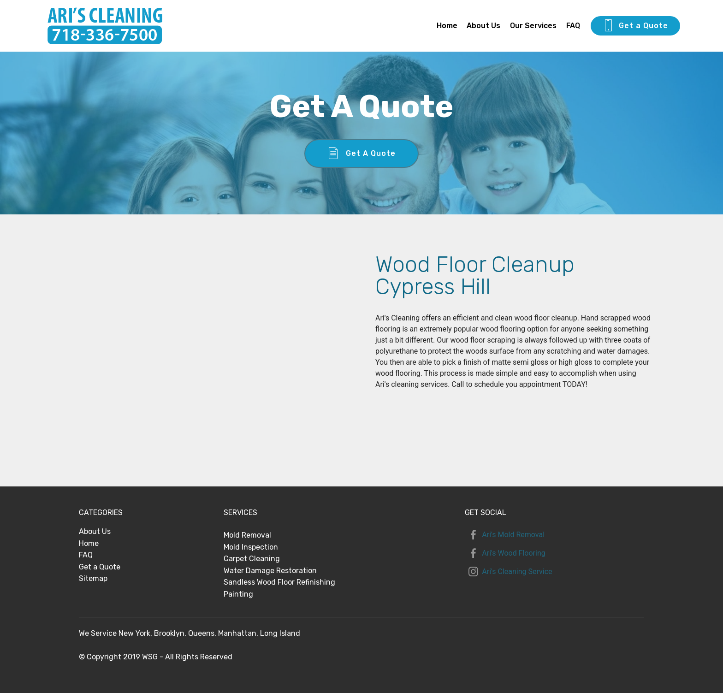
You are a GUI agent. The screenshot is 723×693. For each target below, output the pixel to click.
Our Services (533, 25)
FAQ (573, 25)
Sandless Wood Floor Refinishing (279, 582)
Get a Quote (635, 26)
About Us (483, 25)
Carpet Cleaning (252, 558)
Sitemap (93, 578)
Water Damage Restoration (270, 570)
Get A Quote (361, 154)
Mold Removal (247, 535)
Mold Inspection (251, 547)
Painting (238, 594)
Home (447, 25)
